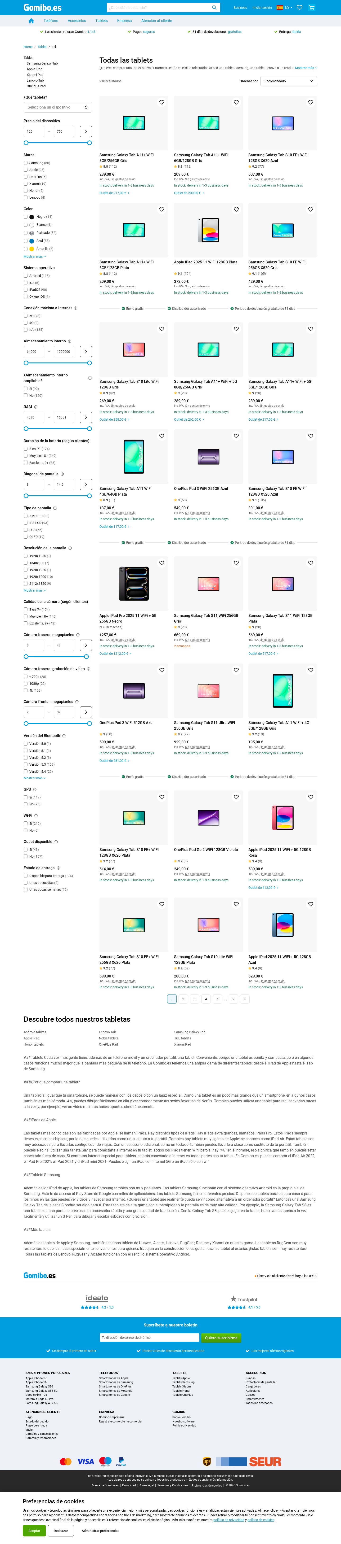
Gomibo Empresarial (112, 1417)
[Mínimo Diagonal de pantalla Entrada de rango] (34, 484)
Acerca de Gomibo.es (104, 1485)
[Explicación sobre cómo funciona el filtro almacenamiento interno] (70, 341)
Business (240, 7)
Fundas (251, 1378)
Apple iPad (34, 69)
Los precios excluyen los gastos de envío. (227, 1476)
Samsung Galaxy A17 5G (42, 1403)
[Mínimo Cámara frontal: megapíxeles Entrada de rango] (34, 712)
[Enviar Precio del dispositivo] (86, 131)
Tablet (42, 47)
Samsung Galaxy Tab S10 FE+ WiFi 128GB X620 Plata (129, 852)
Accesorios (77, 20)
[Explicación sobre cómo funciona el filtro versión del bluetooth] (64, 736)
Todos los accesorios (259, 1403)
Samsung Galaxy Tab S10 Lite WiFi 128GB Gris (129, 384)
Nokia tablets (108, 1038)
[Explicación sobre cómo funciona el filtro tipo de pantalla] (55, 508)
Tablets (101, 20)
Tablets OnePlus (182, 1394)
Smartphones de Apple (113, 1378)
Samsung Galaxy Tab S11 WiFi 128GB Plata (280, 618)
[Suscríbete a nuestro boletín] (149, 1337)
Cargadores (253, 1386)
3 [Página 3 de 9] (195, 999)
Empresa (124, 20)
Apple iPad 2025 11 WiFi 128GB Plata (206, 262)
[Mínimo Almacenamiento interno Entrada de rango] (34, 351)
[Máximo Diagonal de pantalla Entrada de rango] (64, 484)
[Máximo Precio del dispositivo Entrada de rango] (64, 131)
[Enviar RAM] (86, 417)
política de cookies (260, 1520)
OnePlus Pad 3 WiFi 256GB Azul (201, 488)
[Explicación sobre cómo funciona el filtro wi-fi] (36, 816)
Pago (29, 1417)
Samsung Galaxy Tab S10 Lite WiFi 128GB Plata (203, 960)
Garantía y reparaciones (41, 1438)
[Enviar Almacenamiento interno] (86, 351)
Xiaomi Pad (35, 75)
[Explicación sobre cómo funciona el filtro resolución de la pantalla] (70, 548)
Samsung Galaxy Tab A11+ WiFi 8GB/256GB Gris (126, 158)
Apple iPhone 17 (36, 1378)
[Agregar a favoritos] (161, 102)
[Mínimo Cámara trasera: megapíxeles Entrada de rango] (34, 645)
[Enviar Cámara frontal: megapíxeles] (86, 712)
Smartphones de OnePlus (115, 1386)
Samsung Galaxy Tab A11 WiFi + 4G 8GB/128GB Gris (278, 725)
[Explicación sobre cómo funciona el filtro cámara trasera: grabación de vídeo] (88, 669)
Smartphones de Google (114, 1394)
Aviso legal (147, 1485)
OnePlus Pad (36, 86)
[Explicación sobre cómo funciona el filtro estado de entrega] (58, 868)
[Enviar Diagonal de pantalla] (86, 484)
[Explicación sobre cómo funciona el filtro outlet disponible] (56, 842)
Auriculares (253, 1390)
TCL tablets (182, 1038)
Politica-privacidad (184, 1425)
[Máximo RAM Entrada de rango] (64, 417)
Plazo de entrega (36, 1425)
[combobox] (163, 8)
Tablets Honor (181, 1390)
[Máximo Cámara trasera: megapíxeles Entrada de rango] (64, 645)
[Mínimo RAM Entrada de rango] (34, 417)
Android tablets (35, 1032)
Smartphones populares (48, 1373)
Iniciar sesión (262, 7)
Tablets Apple (181, 1378)
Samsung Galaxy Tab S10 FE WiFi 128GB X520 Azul (276, 491)
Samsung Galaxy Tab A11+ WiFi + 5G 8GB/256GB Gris (205, 384)
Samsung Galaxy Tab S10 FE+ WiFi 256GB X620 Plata (129, 960)
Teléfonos (108, 1373)
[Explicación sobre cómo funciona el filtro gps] (35, 789)
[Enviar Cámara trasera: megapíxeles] (86, 645)
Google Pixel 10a (36, 1394)
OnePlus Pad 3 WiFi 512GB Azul (126, 722)
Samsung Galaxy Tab (42, 63)
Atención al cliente (156, 20)
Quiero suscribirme (221, 1338)
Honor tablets (34, 1044)
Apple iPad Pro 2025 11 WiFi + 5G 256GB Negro (128, 618)
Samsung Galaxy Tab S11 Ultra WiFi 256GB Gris (204, 725)
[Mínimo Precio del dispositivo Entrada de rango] (34, 131)
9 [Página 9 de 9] (233, 999)
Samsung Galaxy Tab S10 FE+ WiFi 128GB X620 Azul (278, 158)
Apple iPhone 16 (36, 1382)
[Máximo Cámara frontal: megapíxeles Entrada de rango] (64, 712)
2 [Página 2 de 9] (183, 999)
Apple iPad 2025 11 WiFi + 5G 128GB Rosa (279, 852)
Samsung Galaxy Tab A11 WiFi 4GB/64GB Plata (125, 491)
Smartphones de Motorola (115, 1390)
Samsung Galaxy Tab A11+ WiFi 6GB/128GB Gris (201, 158)
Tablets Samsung (183, 1382)
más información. (221, 1479)
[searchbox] (158, 7)
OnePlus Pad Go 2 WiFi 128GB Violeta (206, 849)
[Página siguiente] (245, 999)
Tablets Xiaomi (182, 1386)
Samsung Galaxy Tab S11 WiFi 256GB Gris (206, 618)
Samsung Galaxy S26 (39, 1386)
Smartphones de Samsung (116, 1382)
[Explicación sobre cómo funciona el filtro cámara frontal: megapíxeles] (77, 702)
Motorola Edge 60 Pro (40, 1399)
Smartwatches (255, 1399)
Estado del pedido (37, 1421)
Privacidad (129, 1485)
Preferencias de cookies (207, 1485)
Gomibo (178, 1412)
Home (28, 47)
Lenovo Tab (35, 80)
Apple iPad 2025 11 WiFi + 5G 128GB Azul (279, 960)
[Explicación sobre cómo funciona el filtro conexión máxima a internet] (75, 308)
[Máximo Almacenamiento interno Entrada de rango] (64, 351)
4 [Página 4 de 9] (206, 999)
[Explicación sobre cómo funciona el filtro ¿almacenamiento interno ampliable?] (90, 378)
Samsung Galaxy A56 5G (42, 1390)
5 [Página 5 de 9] (217, 999)
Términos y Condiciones (172, 1485)
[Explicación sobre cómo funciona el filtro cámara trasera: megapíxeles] (78, 635)
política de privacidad (228, 1520)
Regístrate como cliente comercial (120, 1421)
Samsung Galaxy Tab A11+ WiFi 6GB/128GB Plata (126, 265)
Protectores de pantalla (261, 1382)
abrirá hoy (293, 1276)
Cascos (250, 1394)
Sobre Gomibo (181, 1417)
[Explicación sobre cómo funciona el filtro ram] (36, 407)
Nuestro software (183, 1421)
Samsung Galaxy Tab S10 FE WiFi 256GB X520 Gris (276, 265)
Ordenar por (249, 81)
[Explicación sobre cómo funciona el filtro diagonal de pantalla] (62, 474)
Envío (29, 1429)
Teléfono (51, 20)
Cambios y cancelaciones (42, 1433)
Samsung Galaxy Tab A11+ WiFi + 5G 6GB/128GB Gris (279, 384)
